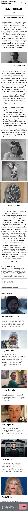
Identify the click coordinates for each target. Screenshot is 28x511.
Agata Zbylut (7, 498)
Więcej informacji (10, 508)
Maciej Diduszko (8, 391)
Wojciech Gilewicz (9, 352)
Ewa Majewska (8, 426)
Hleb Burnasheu (8, 460)
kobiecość (15, 288)
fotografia (9, 288)
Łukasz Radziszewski (10, 317)
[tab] (22, 2)
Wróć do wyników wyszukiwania (15, 17)
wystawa (4, 288)
